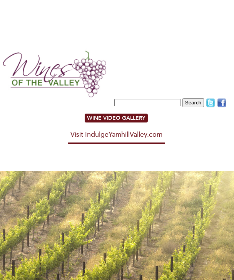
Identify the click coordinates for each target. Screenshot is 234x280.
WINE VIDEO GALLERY (116, 118)
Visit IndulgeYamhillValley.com (116, 134)
